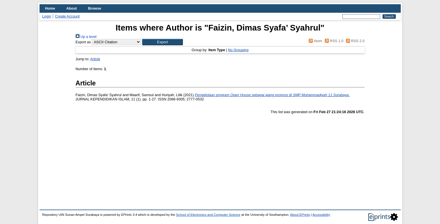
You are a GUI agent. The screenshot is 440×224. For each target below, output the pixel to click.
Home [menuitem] (50, 8)
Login (46, 16)
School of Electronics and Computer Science (208, 214)
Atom (314, 41)
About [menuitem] (71, 8)
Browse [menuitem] (94, 8)
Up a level (86, 37)
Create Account (67, 16)
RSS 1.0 (333, 41)
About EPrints (300, 214)
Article (95, 59)
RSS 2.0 (354, 41)
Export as (83, 42)
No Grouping (238, 50)
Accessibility (321, 214)
